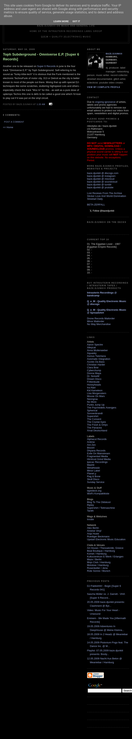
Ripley (90, 505)
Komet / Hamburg (97, 553)
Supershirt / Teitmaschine (101, 507)
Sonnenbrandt (95, 413)
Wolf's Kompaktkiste (98, 493)
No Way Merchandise (99, 324)
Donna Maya (94, 373)
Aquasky (92, 353)
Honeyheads (94, 384)
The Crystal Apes (96, 421)
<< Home (8, 127)
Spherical (92, 410)
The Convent (94, 419)
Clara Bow (93, 367)
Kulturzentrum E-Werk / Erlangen (105, 556)
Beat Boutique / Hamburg (101, 550)
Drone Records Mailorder (101, 318)
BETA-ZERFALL (96, 204)
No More (92, 401)
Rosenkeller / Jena (97, 568)
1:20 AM (41, 104)
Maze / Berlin (94, 559)
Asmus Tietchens (96, 356)
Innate (90, 519)
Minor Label (93, 470)
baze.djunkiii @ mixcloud (100, 178)
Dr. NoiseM (93, 376)
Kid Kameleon (95, 390)
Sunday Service (95, 482)
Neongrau (92, 399)
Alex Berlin (93, 527)
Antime (91, 442)
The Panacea (94, 427)
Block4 (91, 447)
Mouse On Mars (96, 396)
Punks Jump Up (96, 404)
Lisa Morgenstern (96, 393)
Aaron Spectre (95, 344)
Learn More (61, 21)
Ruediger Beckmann (98, 536)
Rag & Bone (93, 476)
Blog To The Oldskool (99, 502)
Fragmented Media (97, 456)
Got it (76, 21)
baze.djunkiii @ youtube (100, 187)
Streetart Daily (95, 198)
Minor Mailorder (95, 321)
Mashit (90, 464)
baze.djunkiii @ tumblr (99, 184)
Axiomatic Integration (98, 358)
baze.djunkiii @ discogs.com (102, 173)
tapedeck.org (94, 490)
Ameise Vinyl (94, 530)
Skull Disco (93, 479)
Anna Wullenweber (97, 350)
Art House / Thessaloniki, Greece (105, 548)
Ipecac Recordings (97, 462)
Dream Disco (94, 379)
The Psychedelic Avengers (101, 407)
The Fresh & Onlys (97, 424)
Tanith (90, 510)
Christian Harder (96, 364)
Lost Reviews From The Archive (104, 193)
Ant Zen (91, 444)
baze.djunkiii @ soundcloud (102, 181)
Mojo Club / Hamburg (99, 562)
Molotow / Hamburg (98, 565)
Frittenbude (93, 381)
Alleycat (91, 347)
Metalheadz (93, 467)
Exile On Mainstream (98, 453)
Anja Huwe (93, 533)
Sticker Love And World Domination (106, 196)
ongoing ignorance (105, 101)
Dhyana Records (96, 450)
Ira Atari (91, 387)
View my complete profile (103, 87)
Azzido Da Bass (96, 361)
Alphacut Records (97, 439)
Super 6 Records (46, 66)
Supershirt (92, 416)
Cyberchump (94, 370)
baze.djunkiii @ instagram (101, 176)
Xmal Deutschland (97, 430)
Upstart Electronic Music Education (106, 539)
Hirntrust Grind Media (99, 459)
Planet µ (91, 473)
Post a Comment (14, 122)
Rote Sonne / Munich (98, 570)
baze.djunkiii (114, 54)
